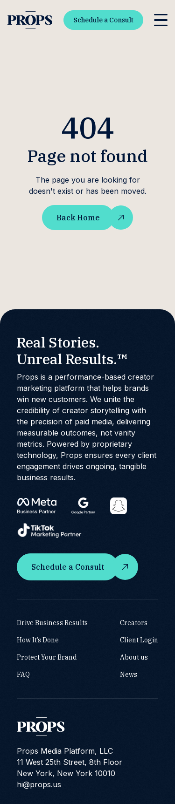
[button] (161, 20)
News (128, 674)
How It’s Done (38, 640)
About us (134, 657)
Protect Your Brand (47, 657)
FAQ (23, 674)
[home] (29, 20)
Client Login (139, 640)
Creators (133, 623)
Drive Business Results (52, 623)
